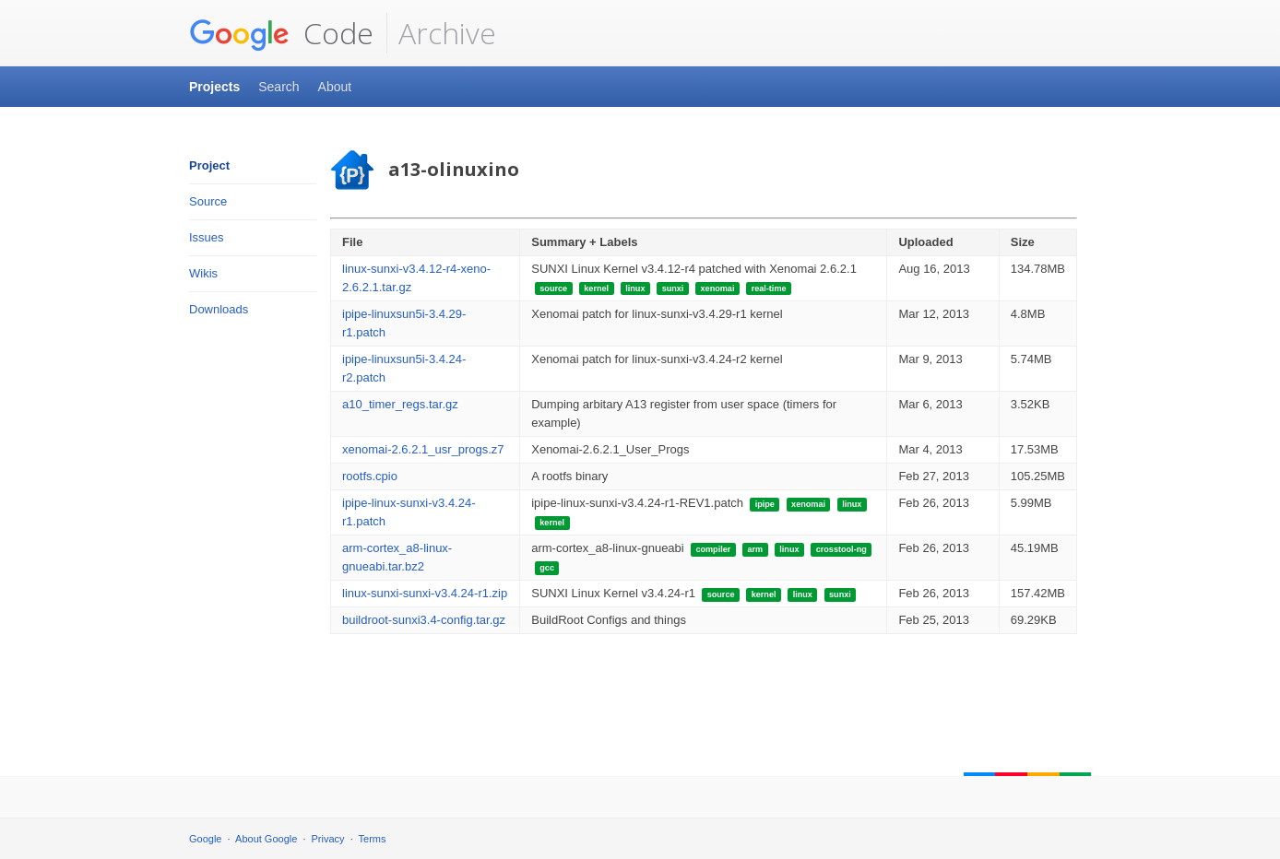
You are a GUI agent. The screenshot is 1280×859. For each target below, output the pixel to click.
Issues (206, 237)
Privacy (328, 838)
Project (209, 165)
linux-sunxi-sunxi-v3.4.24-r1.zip (424, 593)
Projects (214, 86)
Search (278, 86)
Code (281, 33)
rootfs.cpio (369, 476)
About (335, 86)
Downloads (218, 309)
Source (208, 201)
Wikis (203, 273)
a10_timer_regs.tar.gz (400, 404)
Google (205, 838)
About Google (266, 838)
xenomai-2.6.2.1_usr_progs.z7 (423, 449)
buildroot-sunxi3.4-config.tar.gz (423, 620)
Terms (372, 838)
